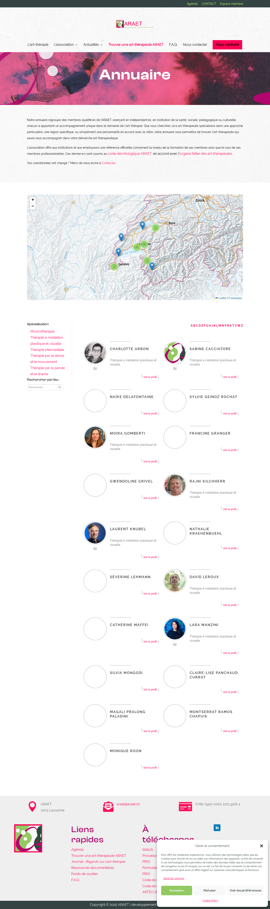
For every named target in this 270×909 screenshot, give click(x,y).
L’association (64, 45)
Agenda (192, 3)
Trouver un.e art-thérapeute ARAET (98, 856)
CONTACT (209, 3)
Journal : (98, 862)
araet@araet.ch (128, 804)
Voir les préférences (245, 890)
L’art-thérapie (38, 45)
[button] (261, 846)
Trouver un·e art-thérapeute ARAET (135, 45)
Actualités (91, 45)
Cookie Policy (210, 900)
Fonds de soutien (84, 874)
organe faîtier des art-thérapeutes (206, 154)
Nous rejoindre (227, 45)
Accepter (176, 890)
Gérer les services (173, 878)
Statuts (147, 850)
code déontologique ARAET (129, 154)
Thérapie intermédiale (47, 350)
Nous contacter (195, 45)
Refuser (210, 890)
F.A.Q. (173, 45)
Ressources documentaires (92, 868)
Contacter (108, 163)
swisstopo (236, 298)
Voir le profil (150, 377)
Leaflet (220, 298)
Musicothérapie (42, 331)
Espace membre (231, 3)
